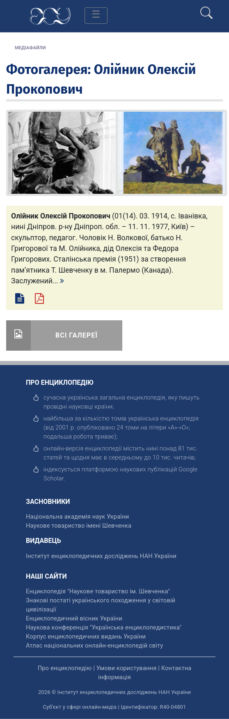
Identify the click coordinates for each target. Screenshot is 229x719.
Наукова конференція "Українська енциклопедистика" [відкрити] (103, 627)
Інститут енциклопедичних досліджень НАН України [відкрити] (101, 556)
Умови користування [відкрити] (126, 668)
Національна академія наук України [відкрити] (77, 516)
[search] (206, 9)
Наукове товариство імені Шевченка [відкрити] (78, 525)
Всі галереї (76, 335)
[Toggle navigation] (96, 15)
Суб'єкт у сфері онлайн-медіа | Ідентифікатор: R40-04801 (114, 707)
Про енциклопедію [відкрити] (65, 668)
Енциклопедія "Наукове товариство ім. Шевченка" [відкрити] (98, 591)
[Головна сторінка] (50, 15)
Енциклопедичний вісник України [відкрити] (74, 618)
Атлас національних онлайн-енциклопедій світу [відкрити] (94, 645)
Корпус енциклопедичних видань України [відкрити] (86, 636)
